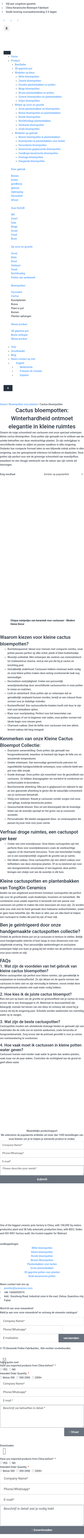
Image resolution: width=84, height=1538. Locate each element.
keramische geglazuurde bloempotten (40, 149)
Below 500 (9, 1377)
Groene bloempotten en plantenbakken (40, 96)
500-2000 (24, 1377)
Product (15, 60)
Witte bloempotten (29, 76)
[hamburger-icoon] (7, 52)
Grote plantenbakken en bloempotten (39, 108)
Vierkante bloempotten (31, 125)
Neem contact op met (23, 359)
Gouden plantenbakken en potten (37, 84)
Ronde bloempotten (29, 116)
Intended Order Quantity (13, 1373)
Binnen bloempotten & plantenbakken (39, 137)
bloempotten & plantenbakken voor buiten (42, 141)
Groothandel (18, 351)
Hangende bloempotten (32, 161)
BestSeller (20, 64)
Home (14, 56)
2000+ (38, 1377)
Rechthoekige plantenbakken (35, 120)
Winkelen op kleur (25, 72)
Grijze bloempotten (29, 100)
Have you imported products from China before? (27, 1365)
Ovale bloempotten (29, 129)
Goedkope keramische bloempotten (38, 153)
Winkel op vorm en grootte (29, 104)
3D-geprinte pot (23, 68)
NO (14, 1369)
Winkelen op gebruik (26, 133)
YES (5, 1369)
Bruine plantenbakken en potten (36, 92)
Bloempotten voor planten (23, 404)
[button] (6, 28)
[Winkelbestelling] (63, 474)
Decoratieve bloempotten (33, 145)
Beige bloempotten (29, 88)
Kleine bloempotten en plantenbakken (40, 113)
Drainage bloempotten (31, 157)
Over (13, 346)
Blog (13, 355)
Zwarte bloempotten (30, 80)
